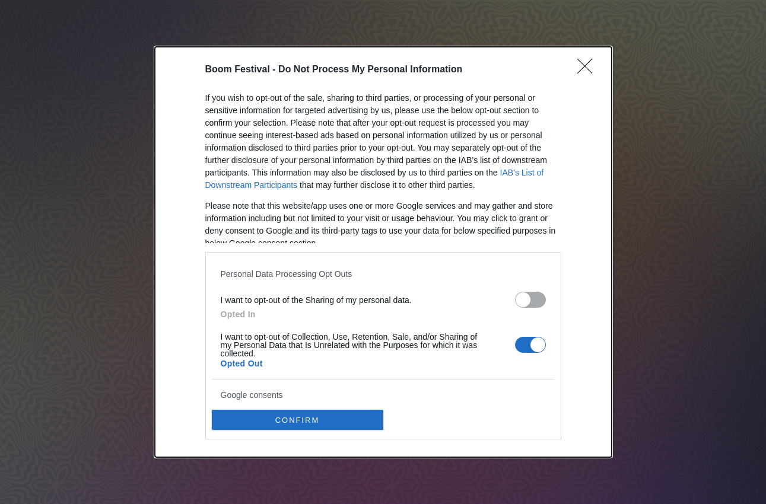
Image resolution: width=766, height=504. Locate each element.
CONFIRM (297, 419)
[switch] (530, 300)
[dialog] (383, 252)
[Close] (588, 70)
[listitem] (383, 273)
